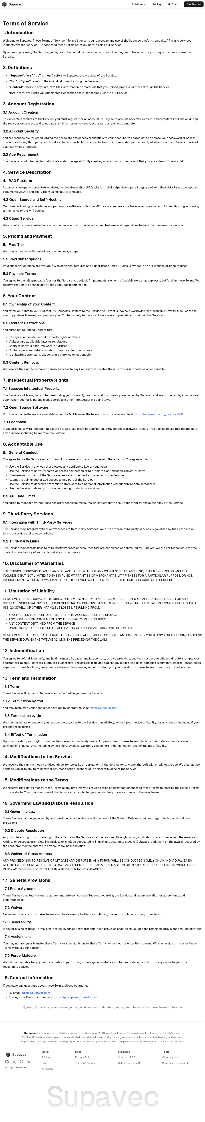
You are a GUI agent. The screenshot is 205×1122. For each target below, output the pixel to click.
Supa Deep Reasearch (175, 1063)
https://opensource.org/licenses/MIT (159, 414)
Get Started (194, 4)
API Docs (172, 4)
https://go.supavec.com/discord (75, 997)
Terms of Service (85, 1063)
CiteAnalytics (170, 1057)
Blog (44, 1063)
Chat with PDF (126, 1057)
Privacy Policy (83, 1057)
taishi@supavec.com (103, 708)
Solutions (139, 4)
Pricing (156, 4)
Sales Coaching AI (129, 1063)
